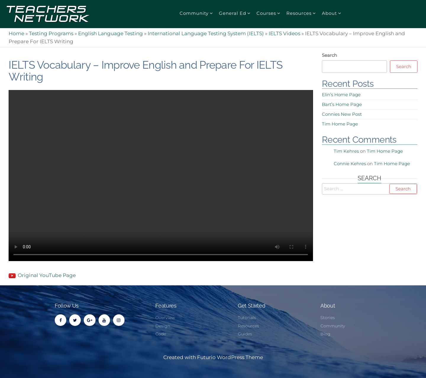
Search (329, 55)
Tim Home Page (340, 124)
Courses (266, 13)
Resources (299, 13)
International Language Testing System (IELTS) (206, 33)
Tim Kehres (346, 151)
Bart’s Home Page (342, 104)
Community (194, 13)
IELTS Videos (284, 33)
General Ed (232, 13)
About (329, 13)
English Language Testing (110, 33)
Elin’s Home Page (341, 94)
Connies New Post (342, 114)
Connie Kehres (350, 163)
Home (16, 33)
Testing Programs (51, 33)
